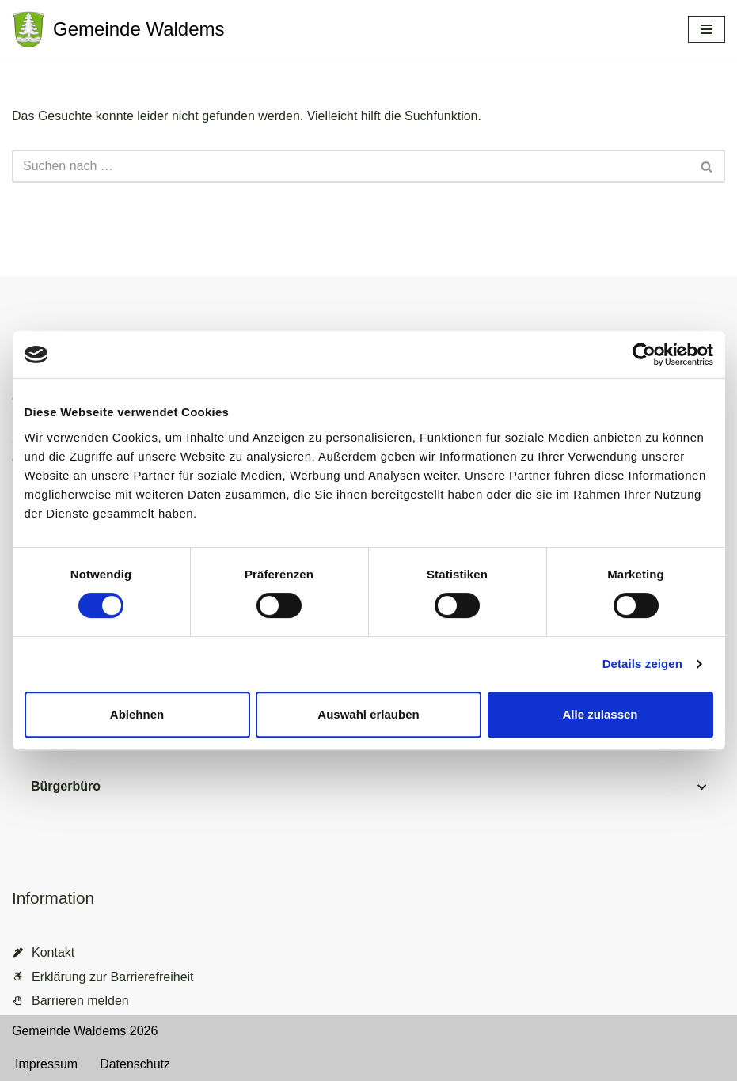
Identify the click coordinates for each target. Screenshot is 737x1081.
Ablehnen (137, 714)
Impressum (46, 1064)
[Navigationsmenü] (706, 29)
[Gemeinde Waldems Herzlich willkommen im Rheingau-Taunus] (118, 29)
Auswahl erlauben (368, 714)
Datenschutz (135, 1064)
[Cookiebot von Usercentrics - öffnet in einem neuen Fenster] (644, 354)
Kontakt (53, 952)
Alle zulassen (599, 714)
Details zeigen (642, 663)
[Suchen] (351, 166)
